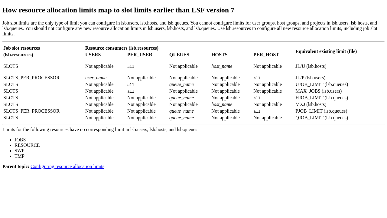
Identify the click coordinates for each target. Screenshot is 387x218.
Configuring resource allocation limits (67, 166)
